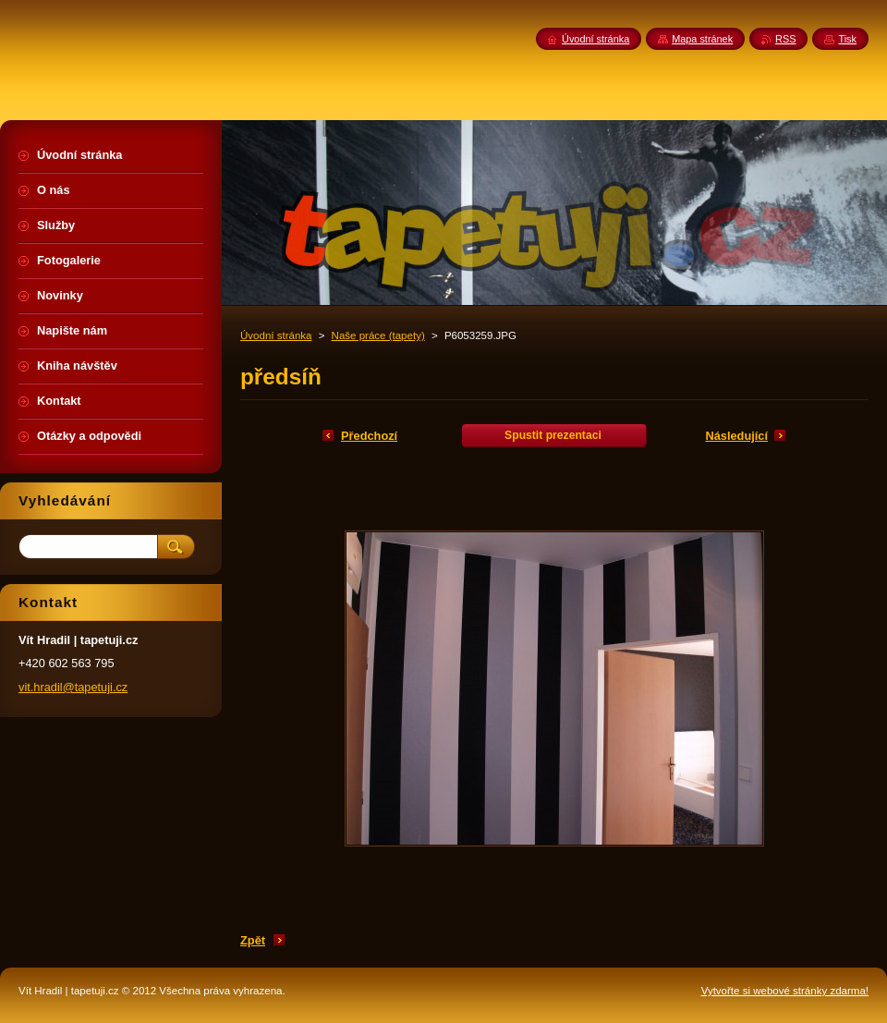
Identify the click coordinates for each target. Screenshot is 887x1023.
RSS (785, 38)
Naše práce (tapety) (378, 335)
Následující (736, 436)
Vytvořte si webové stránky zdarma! (785, 990)
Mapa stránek (702, 38)
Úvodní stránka (275, 335)
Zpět (252, 940)
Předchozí (369, 436)
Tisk (847, 38)
